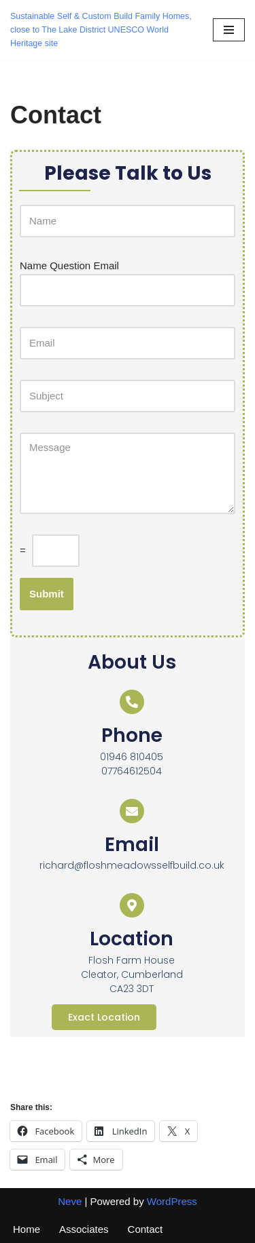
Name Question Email (69, 265)
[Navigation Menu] (229, 29)
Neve (70, 1201)
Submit (46, 593)
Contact (145, 1229)
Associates (84, 1229)
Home (26, 1229)
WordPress (172, 1201)
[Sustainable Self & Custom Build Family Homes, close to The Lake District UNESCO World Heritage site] (101, 29)
